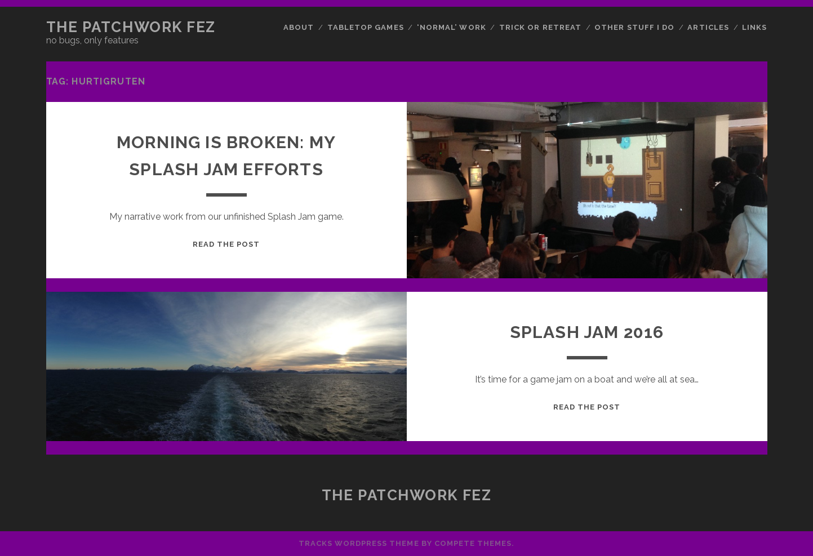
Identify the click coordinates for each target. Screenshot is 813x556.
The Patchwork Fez (131, 27)
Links (754, 27)
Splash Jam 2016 (587, 332)
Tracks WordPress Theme (359, 543)
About (298, 27)
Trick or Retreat (540, 27)
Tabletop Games (365, 27)
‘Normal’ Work (451, 27)
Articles (707, 27)
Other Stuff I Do (634, 27)
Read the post (226, 244)
